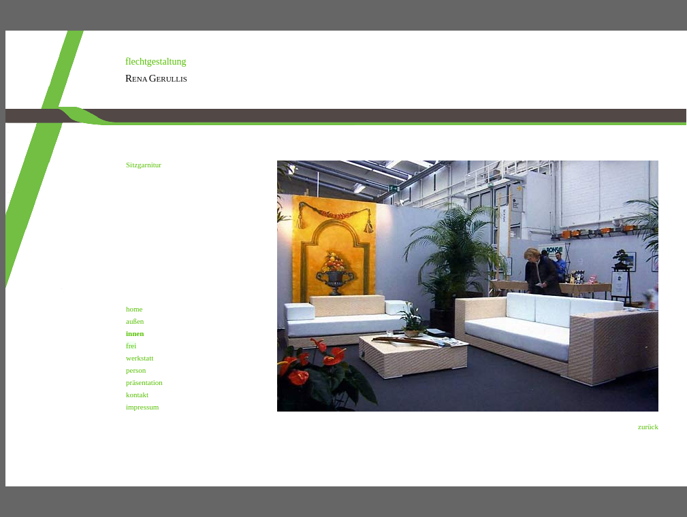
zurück (648, 426)
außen (135, 321)
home (134, 309)
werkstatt (139, 358)
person (136, 370)
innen (135, 333)
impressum (142, 407)
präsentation (144, 382)
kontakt (137, 394)
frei (131, 345)
